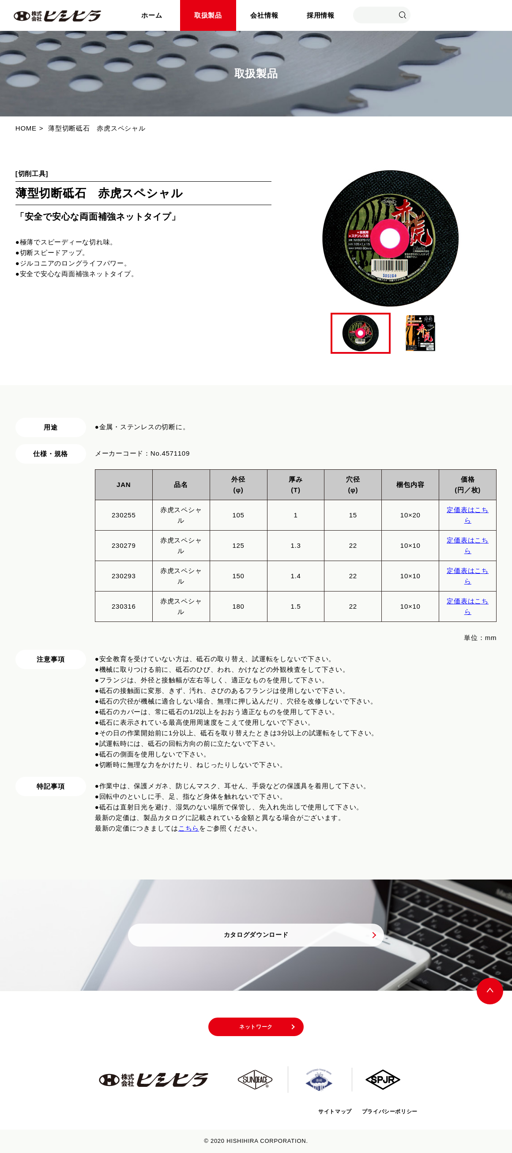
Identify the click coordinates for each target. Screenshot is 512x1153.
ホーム (151, 15)
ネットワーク (256, 1029)
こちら (188, 828)
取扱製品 (208, 15)
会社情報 (264, 15)
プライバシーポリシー (384, 1111)
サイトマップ (320, 1111)
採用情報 (321, 15)
